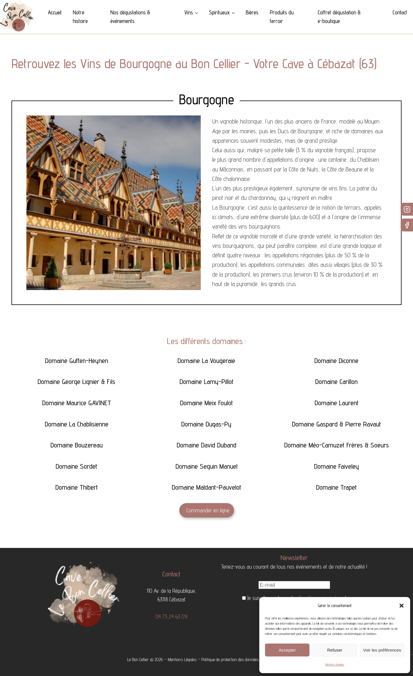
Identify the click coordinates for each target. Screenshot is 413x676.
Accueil (54, 12)
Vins (188, 12)
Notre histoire (80, 16)
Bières (252, 12)
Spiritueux (219, 12)
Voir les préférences (382, 650)
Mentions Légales (182, 659)
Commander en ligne (207, 510)
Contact (400, 12)
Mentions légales (334, 664)
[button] (401, 606)
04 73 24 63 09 (171, 616)
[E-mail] (294, 585)
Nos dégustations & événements (130, 16)
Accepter (287, 650)
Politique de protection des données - (231, 659)
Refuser (334, 650)
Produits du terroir (282, 16)
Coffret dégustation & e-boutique (339, 16)
